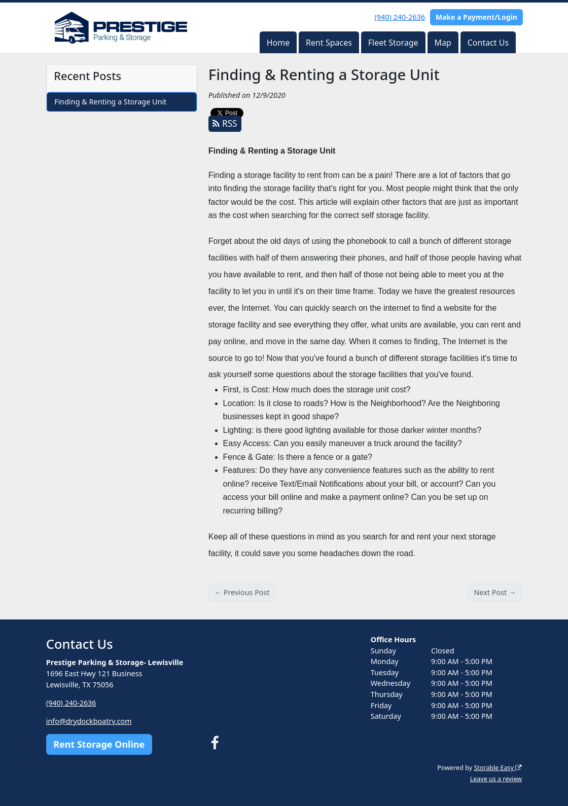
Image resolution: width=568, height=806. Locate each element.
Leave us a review (496, 779)
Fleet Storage (393, 42)
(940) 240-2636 (400, 17)
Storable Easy (498, 767)
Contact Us (488, 42)
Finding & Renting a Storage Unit (110, 101)
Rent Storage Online (99, 744)
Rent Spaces (329, 42)
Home (278, 42)
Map (442, 42)
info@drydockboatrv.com (89, 721)
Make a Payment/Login (476, 17)
